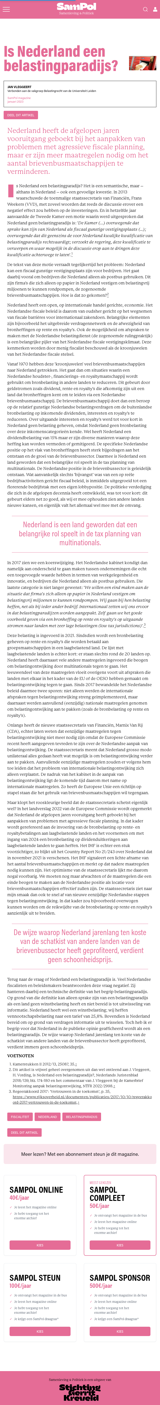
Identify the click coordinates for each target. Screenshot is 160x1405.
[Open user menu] (155, 9)
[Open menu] (6, 9)
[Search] (145, 9)
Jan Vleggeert (19, 87)
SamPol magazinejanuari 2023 (19, 99)
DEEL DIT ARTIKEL (20, 115)
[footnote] (72, 255)
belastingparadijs (81, 1117)
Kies (40, 1245)
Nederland (47, 1117)
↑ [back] (76, 1064)
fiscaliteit (20, 1117)
